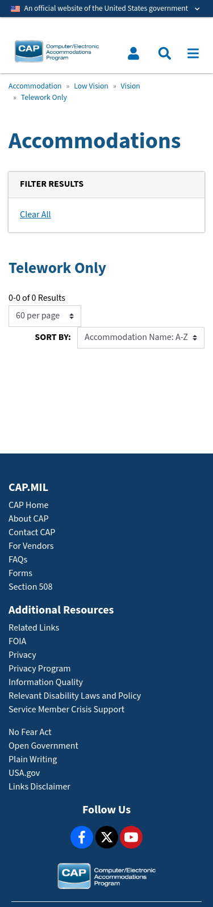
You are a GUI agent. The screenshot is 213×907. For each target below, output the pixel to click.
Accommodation (35, 86)
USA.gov (24, 773)
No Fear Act (30, 732)
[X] (106, 837)
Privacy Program (40, 669)
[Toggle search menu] (164, 53)
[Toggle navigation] (193, 53)
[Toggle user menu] (133, 53)
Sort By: (52, 337)
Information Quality (46, 682)
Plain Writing (33, 760)
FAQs (18, 560)
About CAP (28, 519)
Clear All (35, 215)
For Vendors (31, 546)
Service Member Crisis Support (66, 710)
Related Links (34, 628)
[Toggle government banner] (106, 8)
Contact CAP (32, 533)
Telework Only (44, 98)
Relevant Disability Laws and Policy (75, 696)
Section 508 (30, 587)
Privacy (22, 655)
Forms (20, 574)
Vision (130, 86)
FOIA (17, 642)
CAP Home (28, 505)
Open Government (43, 746)
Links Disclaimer (39, 787)
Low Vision (91, 86)
